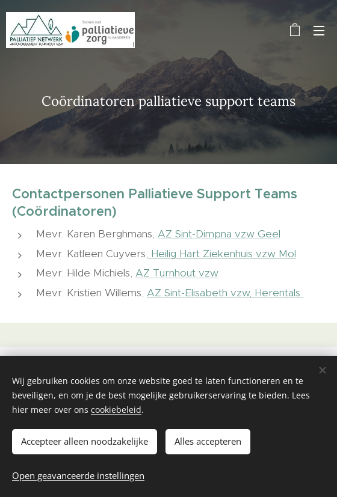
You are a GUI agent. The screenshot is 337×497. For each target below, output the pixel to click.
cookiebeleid (116, 409)
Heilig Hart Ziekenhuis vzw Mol (222, 253)
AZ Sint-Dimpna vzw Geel (219, 233)
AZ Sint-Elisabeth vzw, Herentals (225, 292)
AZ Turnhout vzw (176, 272)
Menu (319, 30)
